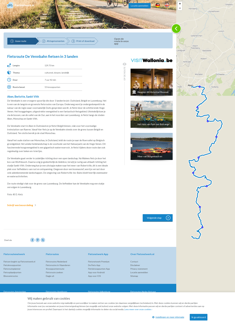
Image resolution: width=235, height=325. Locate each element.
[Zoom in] (180, 4)
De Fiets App (94, 265)
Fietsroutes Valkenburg (99, 291)
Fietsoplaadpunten (12, 272)
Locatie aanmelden (139, 5)
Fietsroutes (63, 5)
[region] (205, 162)
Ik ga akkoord (198, 317)
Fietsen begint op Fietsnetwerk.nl (19, 261)
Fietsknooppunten (82, 5)
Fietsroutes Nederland (56, 261)
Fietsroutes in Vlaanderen (58, 265)
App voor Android (96, 272)
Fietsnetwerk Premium (98, 261)
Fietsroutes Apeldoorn (56, 291)
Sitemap (134, 276)
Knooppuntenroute (55, 268)
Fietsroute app (103, 5)
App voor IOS (94, 276)
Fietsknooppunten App (99, 268)
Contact (134, 261)
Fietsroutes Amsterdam (15, 291)
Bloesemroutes (11, 276)
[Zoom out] (180, 8)
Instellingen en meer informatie (168, 317)
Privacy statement (139, 268)
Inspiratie (119, 5)
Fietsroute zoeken (54, 272)
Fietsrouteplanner (12, 268)
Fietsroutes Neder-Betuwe (143, 291)
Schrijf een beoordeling (22, 205)
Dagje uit (50, 276)
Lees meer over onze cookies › (138, 309)
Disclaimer (135, 265)
